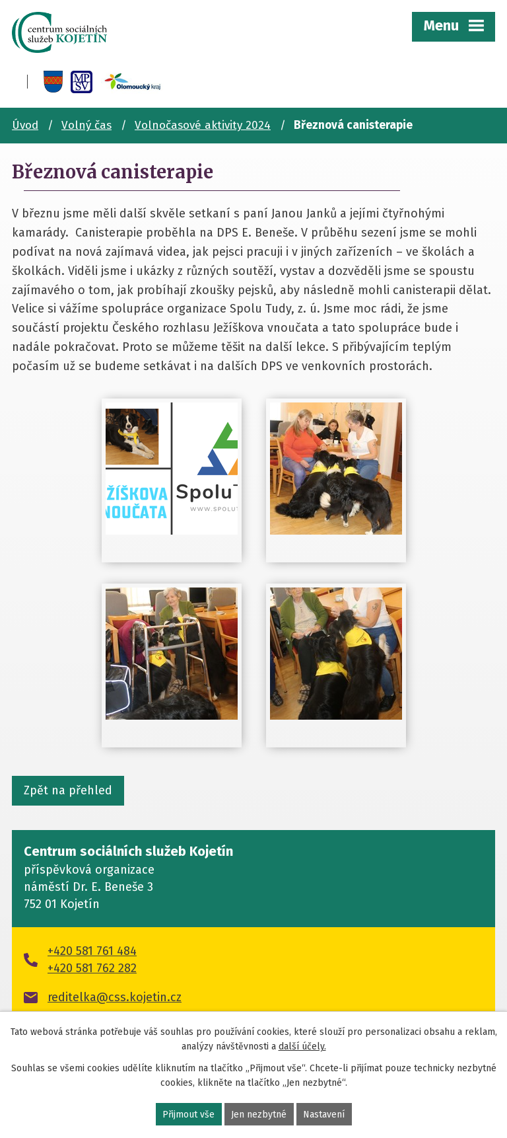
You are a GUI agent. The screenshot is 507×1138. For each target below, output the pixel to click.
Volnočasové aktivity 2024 (203, 125)
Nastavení (324, 1114)
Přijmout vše (188, 1114)
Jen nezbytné (259, 1114)
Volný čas (86, 125)
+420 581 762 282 (92, 968)
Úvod (25, 125)
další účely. (302, 1046)
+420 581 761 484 (92, 951)
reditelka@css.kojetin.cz (115, 997)
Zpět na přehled (68, 790)
